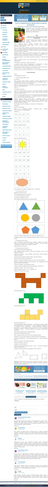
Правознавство (6, 68)
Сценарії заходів (6, 116)
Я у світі (4, 94)
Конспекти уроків (6, 101)
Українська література (5, 79)
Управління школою (5, 127)
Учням (3, 140)
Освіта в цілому (6, 135)
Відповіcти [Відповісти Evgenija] (16, 448)
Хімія (3, 89)
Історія (4, 46)
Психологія (5, 70)
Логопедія (4, 52)
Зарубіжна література (5, 40)
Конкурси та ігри (6, 108)
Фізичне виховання (5, 87)
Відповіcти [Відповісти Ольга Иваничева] (16, 469)
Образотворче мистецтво (5, 63)
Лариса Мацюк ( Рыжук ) (23, 450)
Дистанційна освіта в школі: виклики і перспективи (19, 391)
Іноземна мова (6, 42)
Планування (5, 124)
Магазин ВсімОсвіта (42, 1)
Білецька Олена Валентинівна (24, 417)
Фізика (4, 84)
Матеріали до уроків (5, 114)
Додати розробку (24, 12)
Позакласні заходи (7, 118)
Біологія (4, 27)
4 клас (16, 376)
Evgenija (19, 438)
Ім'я (16, 407)
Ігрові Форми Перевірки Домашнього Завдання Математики (31, 391)
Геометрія (4, 32)
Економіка (4, 36)
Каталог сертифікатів (24, 483)
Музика (4, 57)
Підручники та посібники (5, 133)
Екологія (4, 34)
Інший (3, 96)
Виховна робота (6, 106)
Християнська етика (5, 73)
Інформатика (5, 44)
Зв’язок (32, 483)
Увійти (45, 483)
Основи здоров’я (6, 66)
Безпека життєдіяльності (6, 60)
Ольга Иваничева (21, 461)
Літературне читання (5, 50)
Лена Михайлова (21, 427)
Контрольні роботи (7, 110)
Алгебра (4, 25)
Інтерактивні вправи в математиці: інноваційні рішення (42, 391)
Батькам (4, 137)
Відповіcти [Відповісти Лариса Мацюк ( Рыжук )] (16, 460)
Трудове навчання (6, 76)
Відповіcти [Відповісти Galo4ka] (16, 480)
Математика (21, 376)
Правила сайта (38, 483)
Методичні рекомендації (28, 376)
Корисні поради (6, 142)
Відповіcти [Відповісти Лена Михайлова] (16, 436)
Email (16, 409)
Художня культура (6, 92)
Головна (16, 483)
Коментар (17, 400)
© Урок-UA (4, 483)
